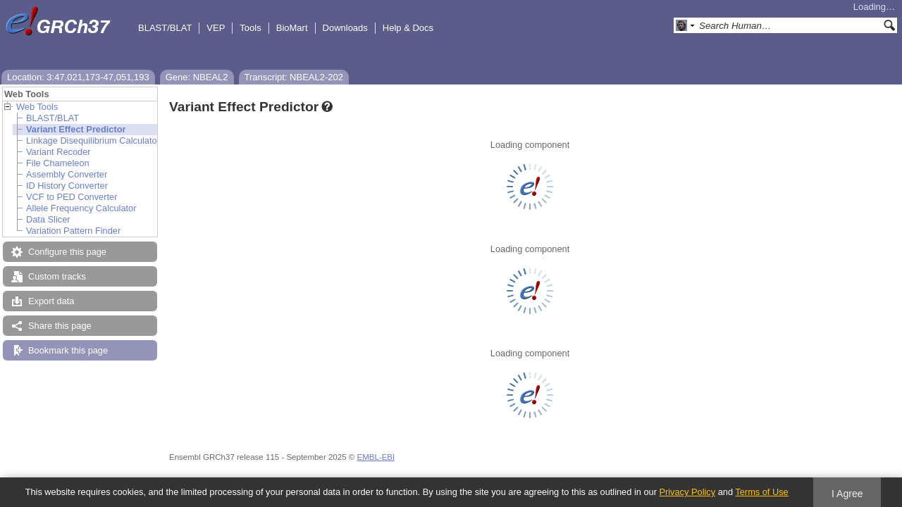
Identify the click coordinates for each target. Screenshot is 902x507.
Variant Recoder (58, 151)
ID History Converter (67, 185)
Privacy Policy (687, 492)
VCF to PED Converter (71, 197)
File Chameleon (57, 163)
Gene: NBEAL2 (197, 77)
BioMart (292, 28)
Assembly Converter (66, 174)
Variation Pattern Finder (73, 230)
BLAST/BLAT (165, 28)
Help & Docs (408, 28)
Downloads (345, 28)
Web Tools (37, 106)
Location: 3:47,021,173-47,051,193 (78, 77)
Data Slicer (48, 219)
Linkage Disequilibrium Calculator (93, 140)
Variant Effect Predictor (76, 129)
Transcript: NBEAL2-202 (294, 77)
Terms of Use (761, 492)
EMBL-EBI (376, 457)
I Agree (847, 493)
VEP (215, 28)
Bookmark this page (68, 350)
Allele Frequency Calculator (81, 208)
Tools (250, 28)
